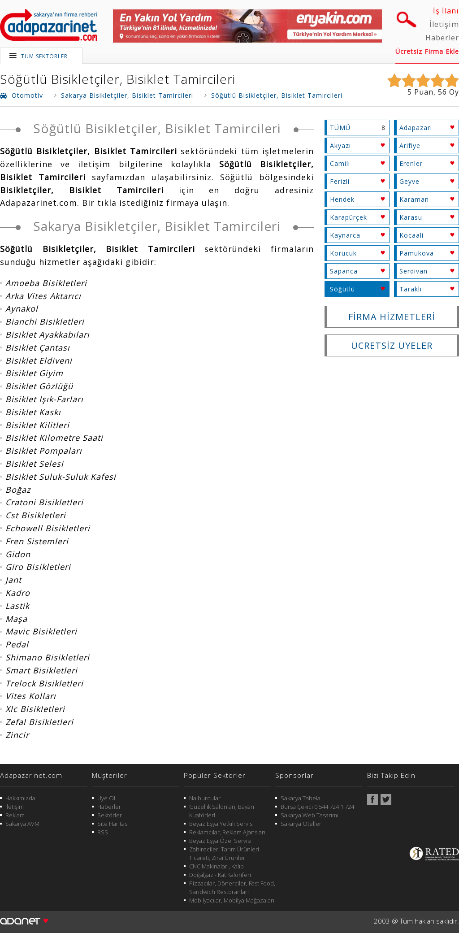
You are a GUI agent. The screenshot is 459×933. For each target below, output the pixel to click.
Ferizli (340, 181)
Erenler (411, 163)
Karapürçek (348, 217)
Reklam (15, 815)
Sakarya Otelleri (302, 824)
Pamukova (416, 253)
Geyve (409, 181)
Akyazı (340, 145)
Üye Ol (106, 798)
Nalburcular (205, 798)
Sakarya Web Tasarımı (309, 815)
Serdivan (413, 271)
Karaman (414, 199)
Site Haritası (113, 824)
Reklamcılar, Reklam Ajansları (227, 832)
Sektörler (109, 815)
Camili (340, 163)
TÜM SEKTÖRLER (44, 56)
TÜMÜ (340, 127)
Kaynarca (345, 235)
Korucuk (343, 253)
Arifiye (409, 145)
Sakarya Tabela (300, 798)
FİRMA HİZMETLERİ (391, 317)
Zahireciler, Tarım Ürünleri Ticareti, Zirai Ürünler (224, 853)
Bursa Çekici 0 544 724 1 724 (317, 807)
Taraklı (410, 289)
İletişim (444, 24)
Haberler (442, 38)
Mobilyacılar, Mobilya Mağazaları (231, 900)
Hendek (342, 199)
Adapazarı (415, 127)
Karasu (410, 217)
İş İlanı (446, 11)
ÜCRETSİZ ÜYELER (392, 345)
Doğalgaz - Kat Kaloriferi (220, 875)
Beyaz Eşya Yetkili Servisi (221, 824)
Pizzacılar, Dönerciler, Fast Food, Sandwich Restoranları (232, 887)
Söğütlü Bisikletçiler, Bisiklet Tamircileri (117, 78)
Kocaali (411, 235)
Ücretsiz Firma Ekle (427, 51)
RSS (102, 832)
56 (442, 92)
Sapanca (344, 271)
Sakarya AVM (22, 824)
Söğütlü (342, 289)
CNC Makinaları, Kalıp (216, 866)
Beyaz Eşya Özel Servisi (220, 841)
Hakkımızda (20, 798)
